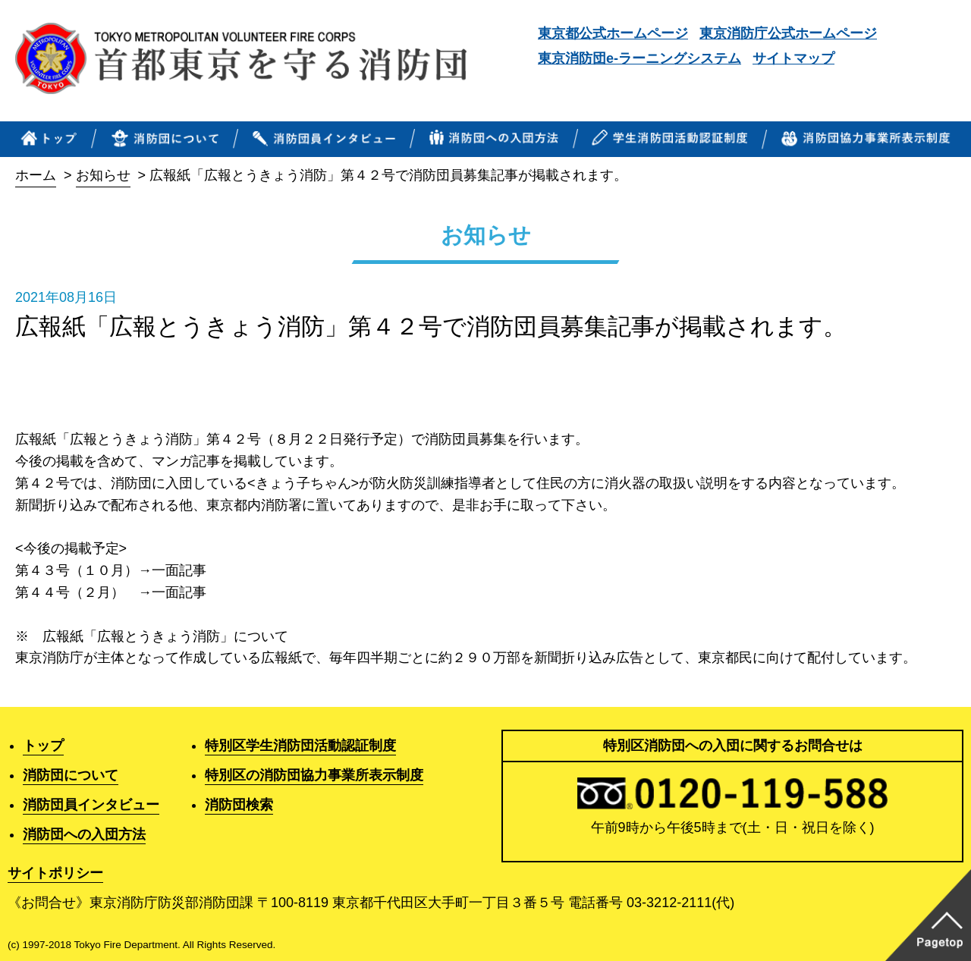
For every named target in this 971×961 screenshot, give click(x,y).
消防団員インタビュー (91, 804)
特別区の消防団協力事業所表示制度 (314, 775)
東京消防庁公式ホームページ (788, 33)
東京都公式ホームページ (613, 33)
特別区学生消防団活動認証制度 (300, 745)
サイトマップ (793, 58)
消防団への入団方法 (84, 834)
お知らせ (103, 175)
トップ (43, 745)
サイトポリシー (55, 873)
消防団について (70, 775)
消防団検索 (239, 804)
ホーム (35, 175)
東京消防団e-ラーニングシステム (639, 58)
